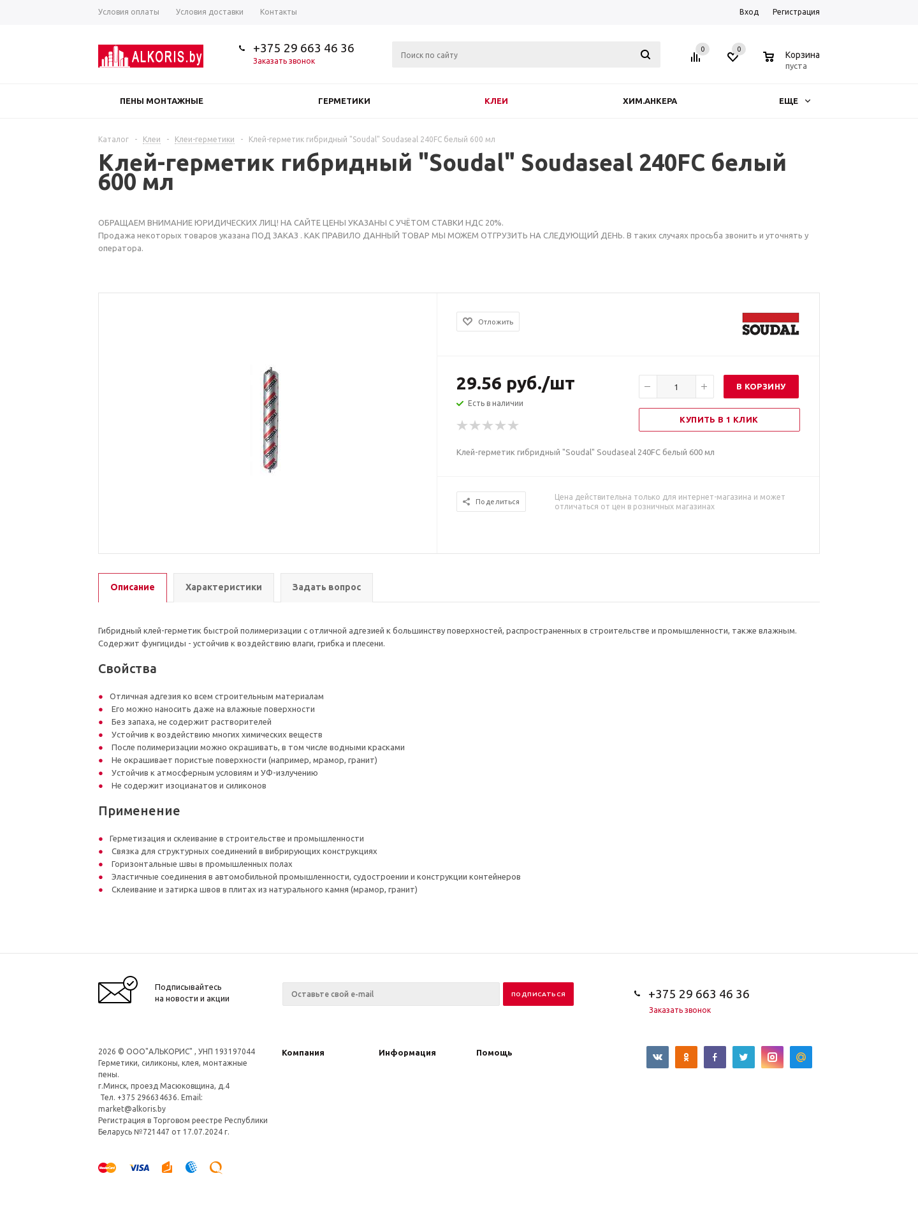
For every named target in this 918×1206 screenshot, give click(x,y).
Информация (407, 1052)
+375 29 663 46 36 (303, 48)
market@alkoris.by (132, 1109)
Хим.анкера (650, 100)
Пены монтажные (161, 100)
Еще (794, 100)
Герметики (344, 100)
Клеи (496, 100)
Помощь (494, 1052)
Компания (303, 1052)
